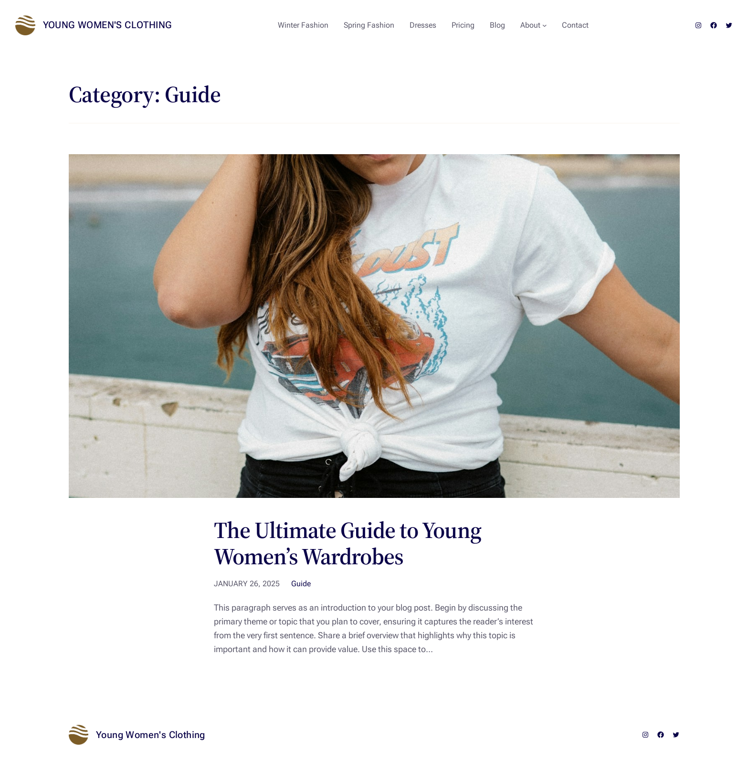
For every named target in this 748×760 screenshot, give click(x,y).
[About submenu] (544, 25)
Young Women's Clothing (107, 25)
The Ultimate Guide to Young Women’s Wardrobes (347, 543)
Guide (301, 583)
